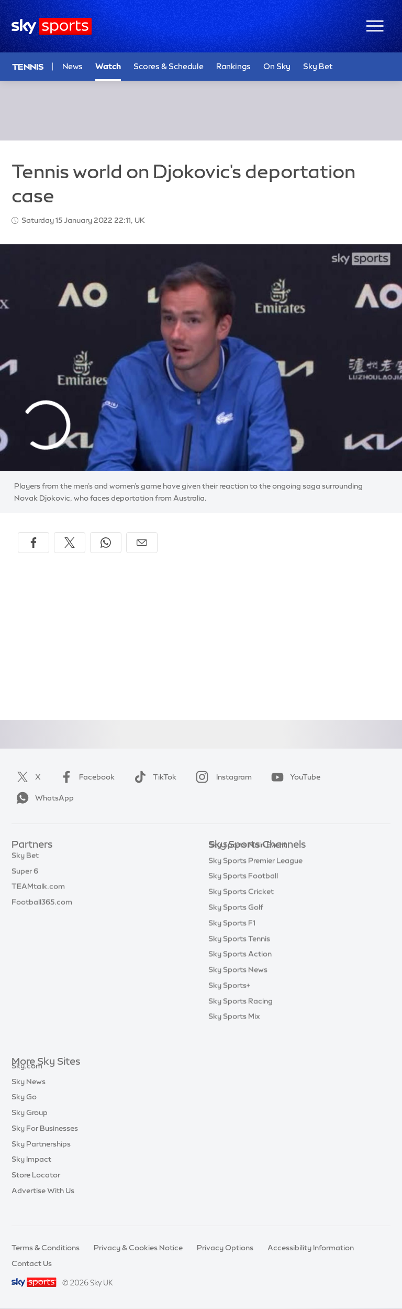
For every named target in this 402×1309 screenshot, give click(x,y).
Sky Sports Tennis (239, 954)
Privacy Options (225, 1247)
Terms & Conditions (46, 1247)
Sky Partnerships (41, 1156)
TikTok (153, 777)
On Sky (277, 66)
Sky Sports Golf (235, 923)
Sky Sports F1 (231, 939)
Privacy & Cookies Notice (138, 1247)
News (72, 66)
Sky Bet (25, 860)
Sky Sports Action (240, 969)
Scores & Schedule (168, 66)
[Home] (52, 26)
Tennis (27, 66)
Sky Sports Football (243, 891)
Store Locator (36, 1187)
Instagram (222, 777)
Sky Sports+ (229, 1001)
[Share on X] (69, 542)
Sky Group (30, 1124)
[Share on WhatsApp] (105, 542)
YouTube (293, 777)
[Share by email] (142, 542)
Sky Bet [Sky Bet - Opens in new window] (318, 66)
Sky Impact (31, 1171)
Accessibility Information (310, 1247)
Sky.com (27, 1077)
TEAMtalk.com (38, 891)
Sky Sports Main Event (247, 860)
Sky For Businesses (45, 1140)
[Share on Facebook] (33, 542)
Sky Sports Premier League (255, 876)
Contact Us (32, 1263)
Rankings (233, 66)
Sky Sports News (237, 985)
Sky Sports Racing (240, 1017)
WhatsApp (43, 798)
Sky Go (24, 1108)
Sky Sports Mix (234, 1032)
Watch (108, 66)
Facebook (85, 777)
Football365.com (42, 907)
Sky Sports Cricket (241, 907)
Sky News (29, 1093)
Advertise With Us (43, 1202)
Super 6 (25, 876)
